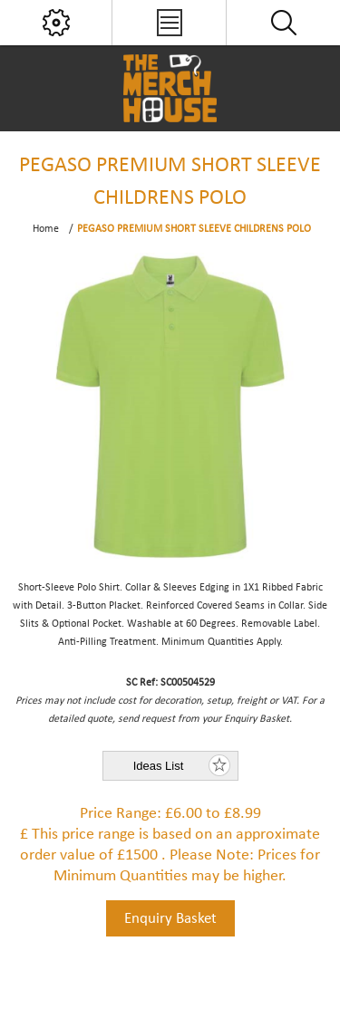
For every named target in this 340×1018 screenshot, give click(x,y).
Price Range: (120, 813)
